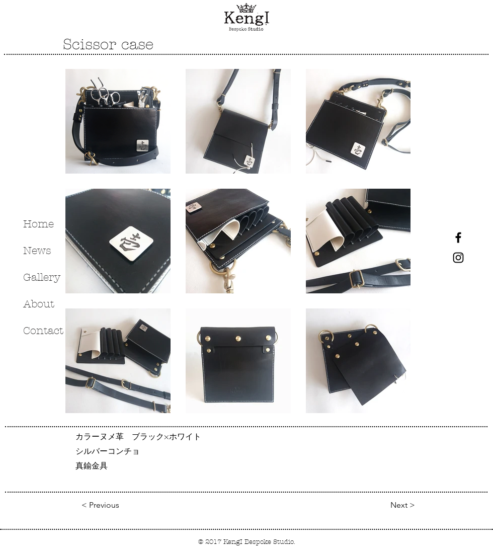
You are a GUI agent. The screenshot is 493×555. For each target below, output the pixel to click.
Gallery (41, 277)
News (37, 251)
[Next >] (390, 505)
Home (38, 224)
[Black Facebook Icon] (458, 237)
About (38, 304)
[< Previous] (102, 505)
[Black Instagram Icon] (458, 258)
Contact (43, 331)
